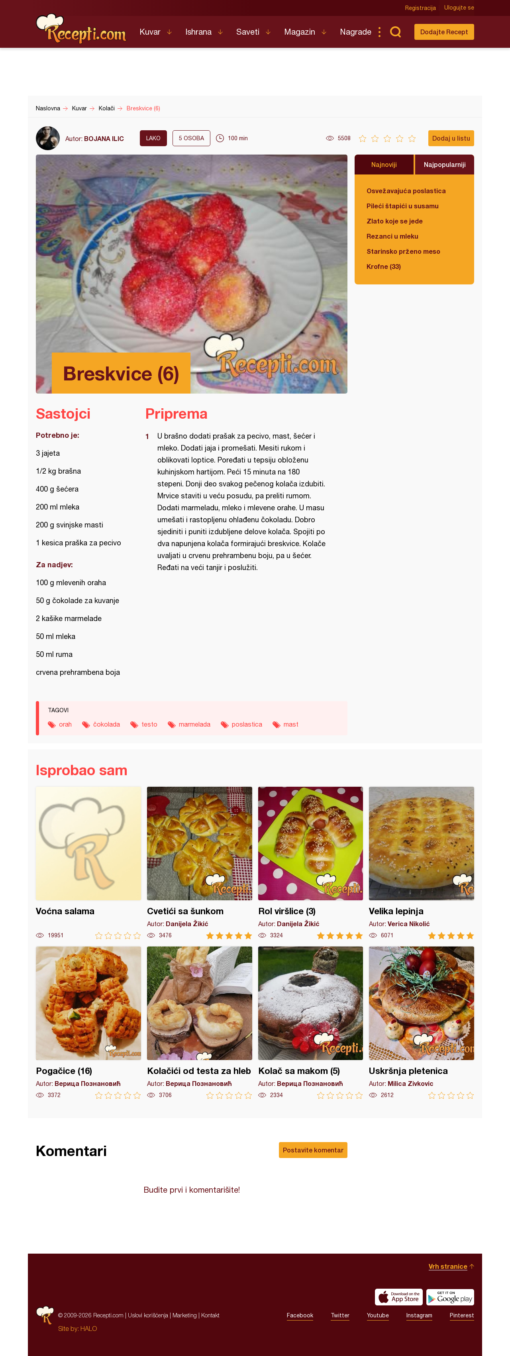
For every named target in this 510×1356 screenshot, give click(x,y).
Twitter (340, 1315)
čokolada (106, 724)
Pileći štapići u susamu (403, 206)
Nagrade (355, 31)
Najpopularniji (445, 164)
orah (65, 724)
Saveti (247, 31)
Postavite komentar (313, 1150)
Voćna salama (88, 863)
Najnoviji (384, 164)
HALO (88, 1328)
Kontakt (210, 1315)
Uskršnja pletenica (421, 1022)
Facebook (300, 1315)
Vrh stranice (448, 1266)
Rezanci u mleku (392, 236)
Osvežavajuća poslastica (406, 190)
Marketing (185, 1315)
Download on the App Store (399, 1297)
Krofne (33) (384, 266)
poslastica (247, 724)
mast (291, 724)
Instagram (419, 1315)
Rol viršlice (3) (310, 863)
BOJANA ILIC (104, 138)
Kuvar (150, 31)
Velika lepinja (421, 863)
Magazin (299, 31)
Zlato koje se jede (395, 221)
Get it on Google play (450, 1297)
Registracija (420, 8)
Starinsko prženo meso (403, 251)
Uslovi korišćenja (148, 1315)
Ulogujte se (459, 8)
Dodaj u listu (451, 138)
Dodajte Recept (444, 31)
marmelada (194, 724)
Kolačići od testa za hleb (199, 1022)
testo (149, 724)
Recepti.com (82, 28)
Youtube (378, 1315)
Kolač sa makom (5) (310, 1022)
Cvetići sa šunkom (199, 863)
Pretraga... (395, 31)
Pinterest (462, 1315)
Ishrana (198, 31)
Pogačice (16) (88, 1022)
